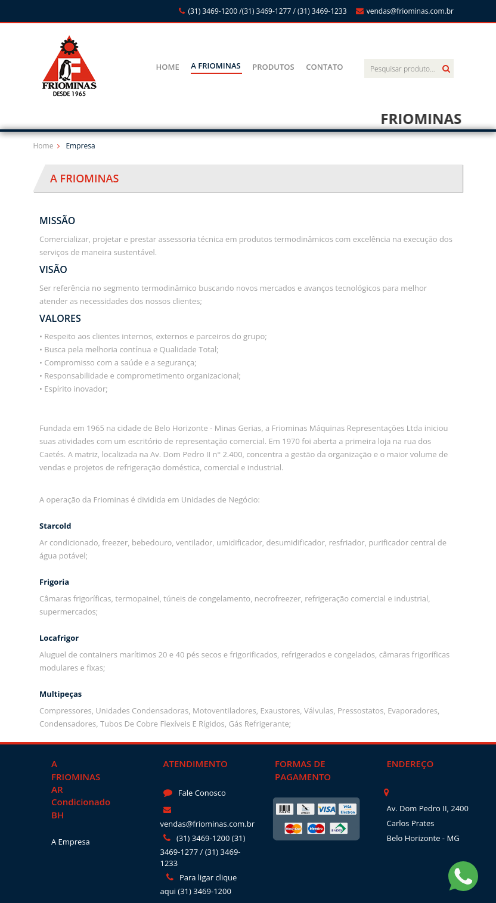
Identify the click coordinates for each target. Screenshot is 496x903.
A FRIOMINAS (215, 65)
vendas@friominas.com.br (405, 11)
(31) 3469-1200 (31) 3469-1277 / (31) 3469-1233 (203, 850)
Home (43, 146)
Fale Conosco (194, 792)
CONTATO (324, 66)
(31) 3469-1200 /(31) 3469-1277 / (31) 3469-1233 (262, 11)
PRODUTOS (273, 66)
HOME (167, 66)
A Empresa (70, 841)
